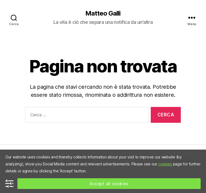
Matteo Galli (102, 13)
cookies (165, 164)
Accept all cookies (109, 183)
